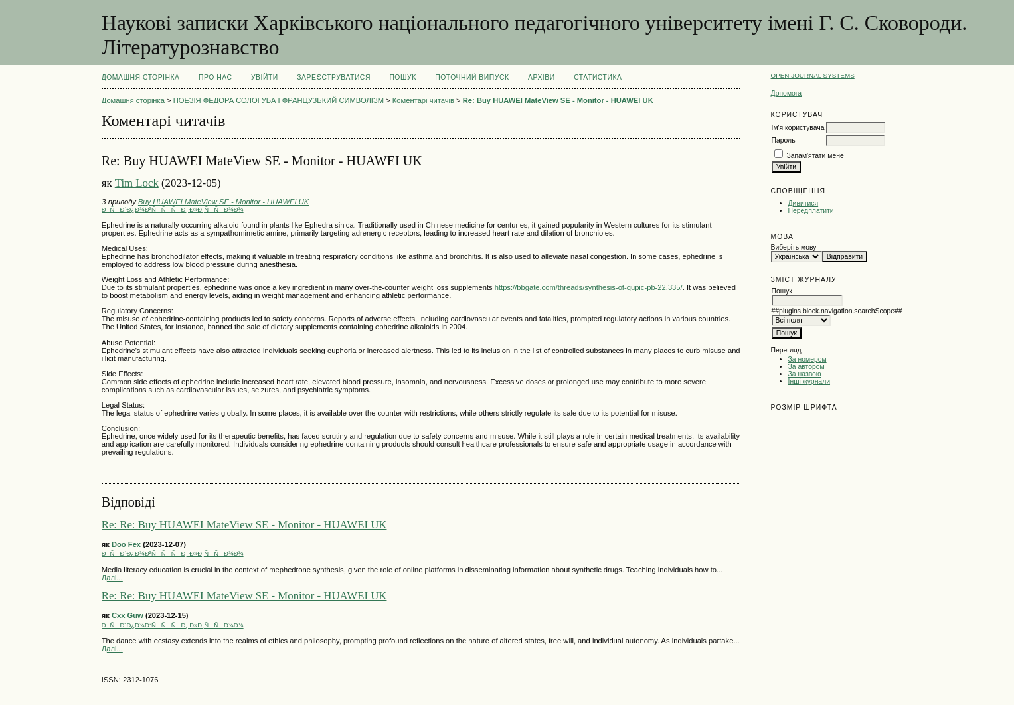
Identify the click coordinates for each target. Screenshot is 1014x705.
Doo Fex (126, 544)
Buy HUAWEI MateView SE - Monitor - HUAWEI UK (223, 202)
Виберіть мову (794, 247)
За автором (806, 366)
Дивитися (803, 203)
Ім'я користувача (798, 127)
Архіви (541, 77)
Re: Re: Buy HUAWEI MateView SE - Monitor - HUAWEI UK (244, 524)
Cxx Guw (127, 615)
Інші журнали (809, 381)
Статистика (598, 77)
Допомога (786, 93)
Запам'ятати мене (814, 155)
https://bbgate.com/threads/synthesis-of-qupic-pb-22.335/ (589, 287)
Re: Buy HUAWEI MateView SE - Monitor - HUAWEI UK (558, 100)
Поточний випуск (472, 77)
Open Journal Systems (813, 75)
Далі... (112, 578)
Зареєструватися (334, 77)
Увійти (264, 77)
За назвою (804, 374)
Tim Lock (137, 183)
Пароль (784, 140)
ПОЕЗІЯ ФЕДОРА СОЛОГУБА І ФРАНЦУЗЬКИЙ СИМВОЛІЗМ (278, 100)
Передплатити (811, 210)
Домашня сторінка (141, 77)
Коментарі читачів (423, 100)
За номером (807, 359)
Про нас (215, 77)
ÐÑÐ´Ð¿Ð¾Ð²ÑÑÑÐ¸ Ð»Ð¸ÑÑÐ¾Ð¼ (173, 209)
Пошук (402, 77)
